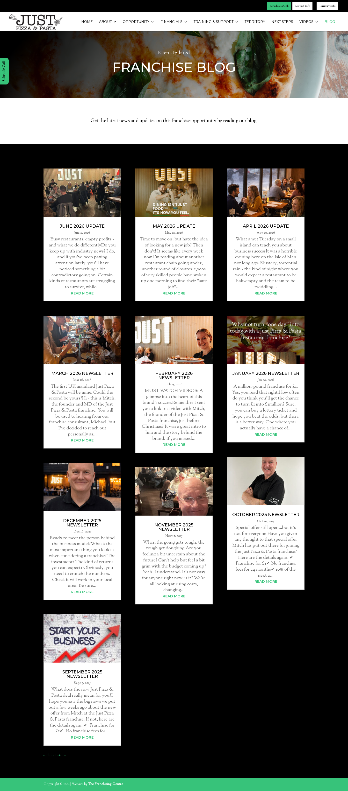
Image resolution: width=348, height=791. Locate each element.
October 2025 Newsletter (265, 514)
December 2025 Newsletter (82, 523)
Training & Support (213, 22)
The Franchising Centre (105, 784)
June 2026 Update (82, 226)
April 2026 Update (266, 226)
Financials (171, 22)
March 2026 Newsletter (82, 373)
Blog (330, 22)
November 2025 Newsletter (173, 527)
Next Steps (282, 22)
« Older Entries (54, 755)
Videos (306, 22)
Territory (255, 22)
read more (82, 293)
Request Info (302, 6)
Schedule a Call (279, 6)
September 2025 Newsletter (82, 674)
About (105, 22)
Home (87, 22)
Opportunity (136, 22)
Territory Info (327, 6)
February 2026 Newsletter (174, 375)
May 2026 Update (174, 226)
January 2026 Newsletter (265, 373)
